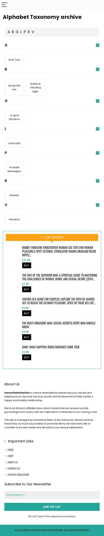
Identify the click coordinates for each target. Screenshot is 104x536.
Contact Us (13, 468)
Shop (10, 456)
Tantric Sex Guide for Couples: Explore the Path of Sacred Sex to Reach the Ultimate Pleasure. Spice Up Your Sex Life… (59, 301)
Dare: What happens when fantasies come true (51, 347)
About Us (12, 462)
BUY (26, 265)
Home (10, 450)
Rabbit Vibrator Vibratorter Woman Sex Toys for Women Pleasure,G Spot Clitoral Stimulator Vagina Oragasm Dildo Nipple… (59, 251)
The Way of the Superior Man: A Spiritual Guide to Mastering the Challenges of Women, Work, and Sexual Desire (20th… (59, 277)
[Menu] (4, 5)
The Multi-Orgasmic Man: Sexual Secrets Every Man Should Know (58, 325)
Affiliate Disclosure (18, 474)
